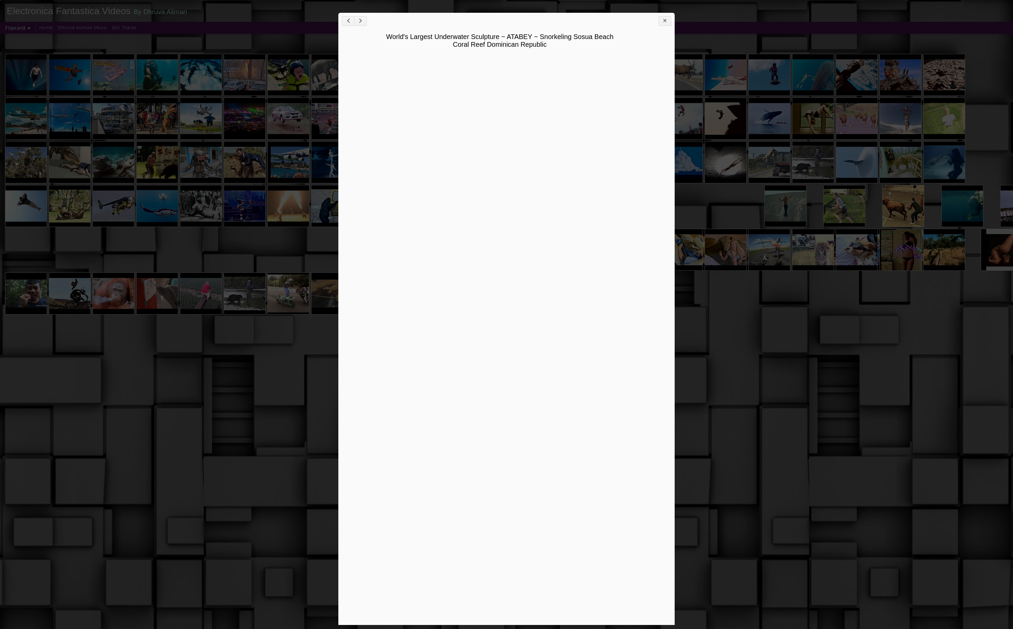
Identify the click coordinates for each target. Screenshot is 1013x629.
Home (46, 28)
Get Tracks (124, 28)
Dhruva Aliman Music (82, 28)
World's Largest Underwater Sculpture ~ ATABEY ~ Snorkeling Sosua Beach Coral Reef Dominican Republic (499, 40)
